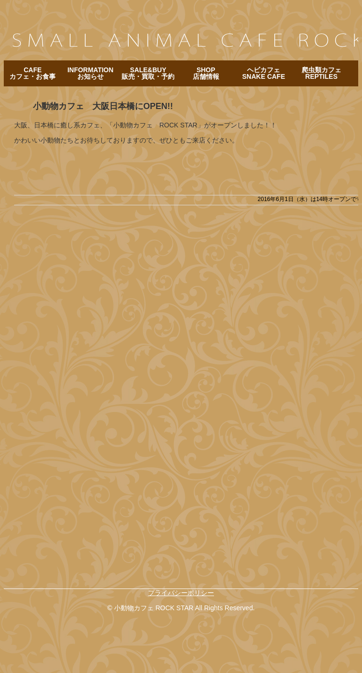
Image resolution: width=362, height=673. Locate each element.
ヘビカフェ (263, 73)
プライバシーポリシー (181, 593)
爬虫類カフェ (321, 73)
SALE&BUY (148, 73)
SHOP (206, 73)
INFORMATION (90, 73)
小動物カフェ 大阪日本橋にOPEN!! (103, 106)
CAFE (32, 73)
